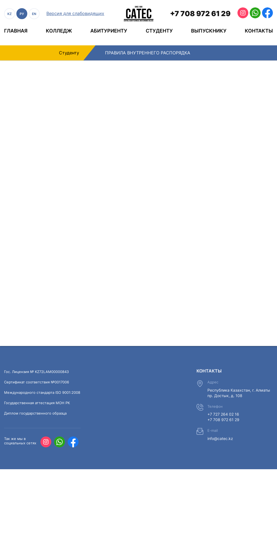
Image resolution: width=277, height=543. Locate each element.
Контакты (259, 31)
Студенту (159, 31)
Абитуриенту (108, 31)
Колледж (59, 31)
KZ (9, 14)
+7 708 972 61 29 (200, 13)
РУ (22, 14)
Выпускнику (209, 31)
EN (34, 14)
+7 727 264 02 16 (223, 414)
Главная (16, 31)
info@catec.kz (220, 438)
